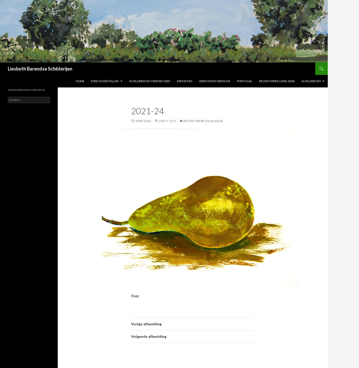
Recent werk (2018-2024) (277, 81)
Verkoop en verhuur (214, 81)
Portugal (244, 81)
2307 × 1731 (167, 121)
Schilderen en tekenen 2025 (149, 81)
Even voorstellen (105, 81)
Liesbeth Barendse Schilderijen (40, 69)
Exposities (184, 81)
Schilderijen (311, 81)
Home (80, 81)
